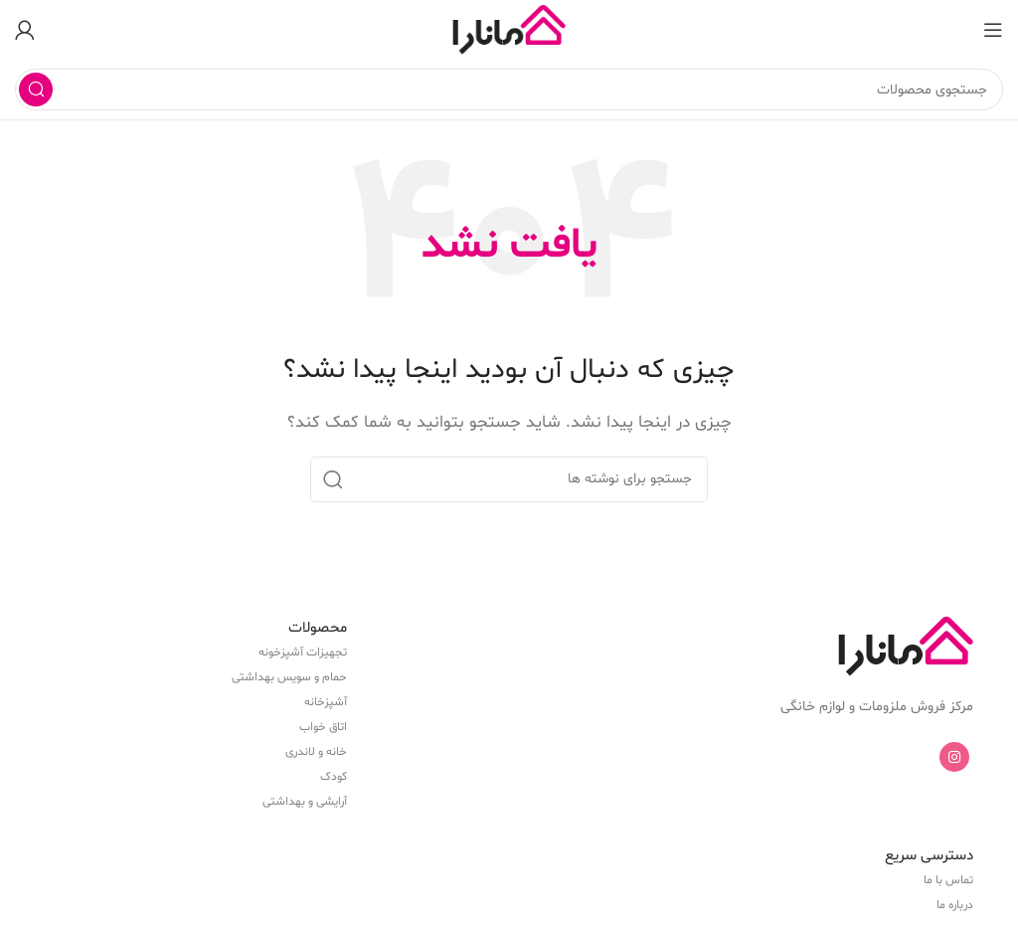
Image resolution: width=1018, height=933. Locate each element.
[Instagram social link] (954, 757)
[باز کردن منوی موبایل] (993, 30)
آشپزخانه (325, 702)
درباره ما (954, 905)
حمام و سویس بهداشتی (289, 677)
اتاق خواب (323, 727)
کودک (333, 777)
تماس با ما (948, 880)
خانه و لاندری (316, 752)
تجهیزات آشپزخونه (302, 652)
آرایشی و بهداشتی (304, 802)
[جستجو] (509, 89)
